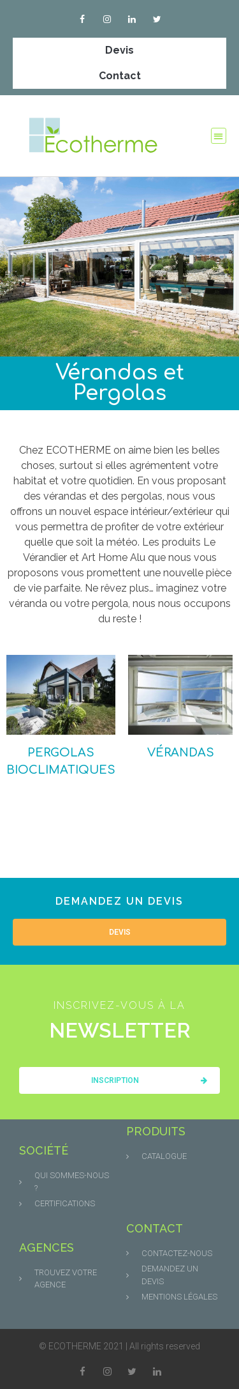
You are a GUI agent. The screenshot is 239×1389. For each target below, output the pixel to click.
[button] (219, 136)
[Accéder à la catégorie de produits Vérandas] (180, 708)
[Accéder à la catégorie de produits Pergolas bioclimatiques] (60, 717)
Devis (119, 50)
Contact (120, 76)
